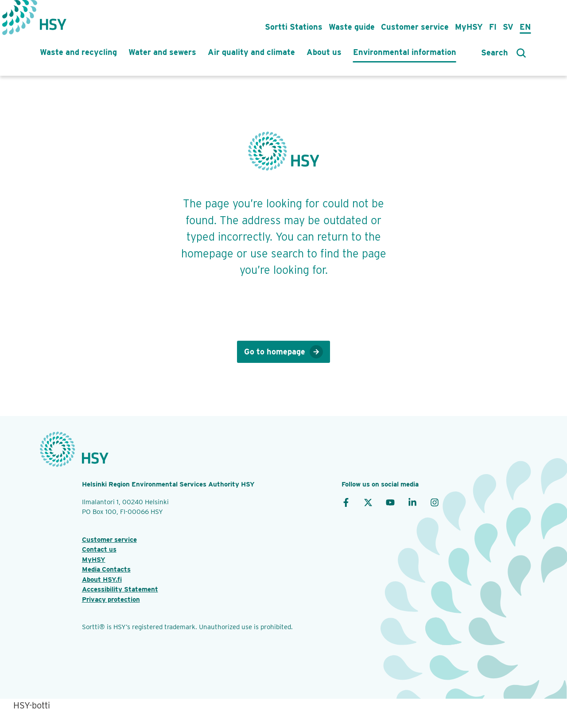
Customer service (415, 26)
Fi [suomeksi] (493, 26)
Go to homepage (283, 351)
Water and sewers (162, 52)
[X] (368, 502)
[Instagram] (434, 502)
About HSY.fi (102, 580)
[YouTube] (390, 502)
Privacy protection (111, 599)
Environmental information (404, 52)
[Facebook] (346, 502)
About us (324, 52)
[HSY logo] (53, 20)
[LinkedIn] (412, 502)
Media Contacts (106, 569)
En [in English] (525, 26)
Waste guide (352, 26)
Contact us (99, 549)
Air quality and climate (251, 52)
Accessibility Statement (120, 589)
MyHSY (469, 26)
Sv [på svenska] (508, 26)
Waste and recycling (78, 52)
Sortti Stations (293, 26)
